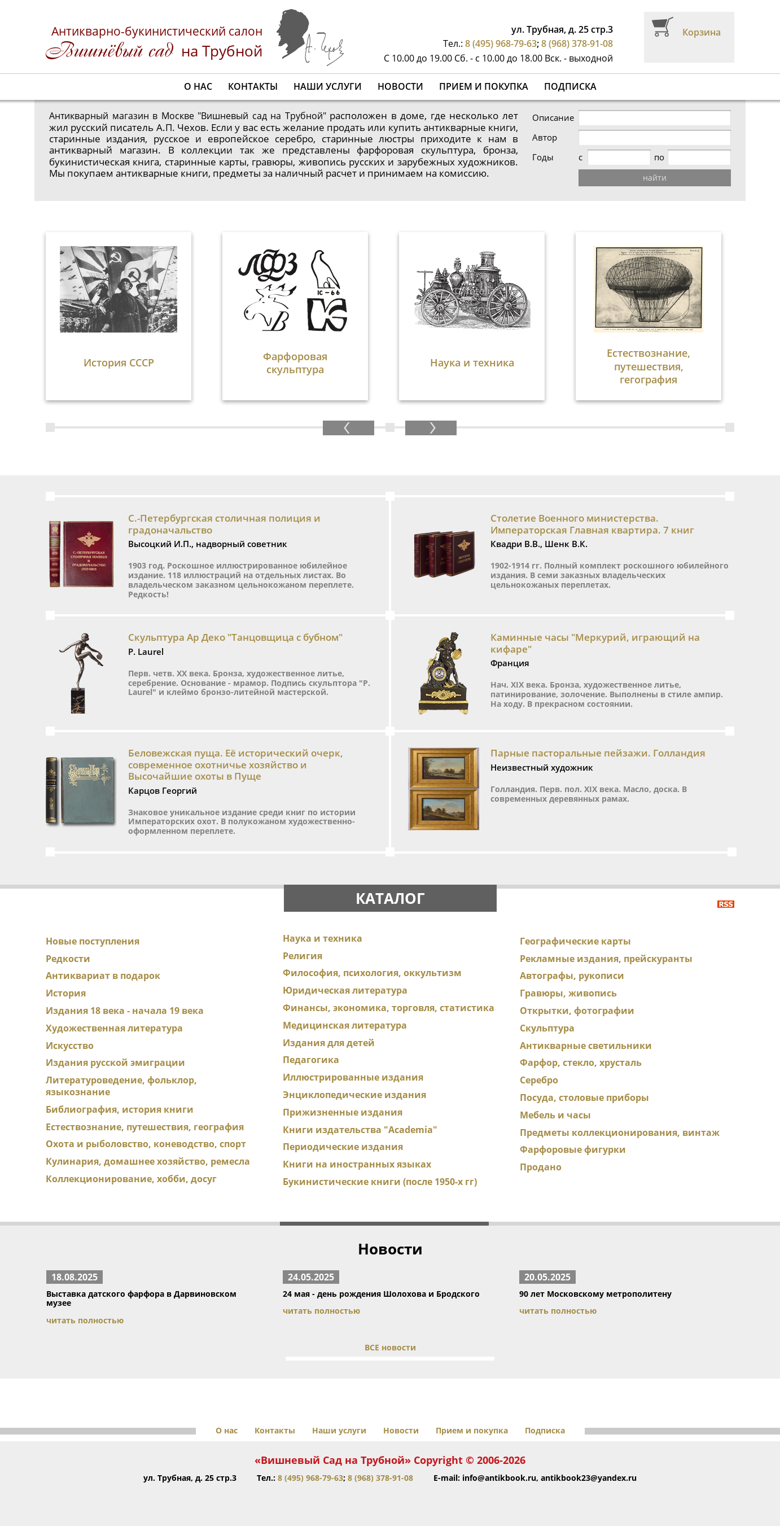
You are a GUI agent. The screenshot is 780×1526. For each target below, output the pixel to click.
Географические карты (575, 941)
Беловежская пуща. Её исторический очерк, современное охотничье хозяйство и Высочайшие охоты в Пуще (235, 764)
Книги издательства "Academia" (360, 1129)
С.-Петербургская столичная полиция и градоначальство (224, 523)
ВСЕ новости (390, 1347)
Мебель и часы (555, 1115)
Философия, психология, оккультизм (372, 973)
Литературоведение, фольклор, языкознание (121, 1086)
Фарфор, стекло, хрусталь (581, 1062)
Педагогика (311, 1059)
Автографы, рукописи (572, 975)
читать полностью (85, 1320)
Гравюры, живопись (568, 993)
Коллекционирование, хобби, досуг (131, 1179)
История (66, 993)
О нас (198, 86)
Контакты (253, 86)
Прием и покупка (483, 86)
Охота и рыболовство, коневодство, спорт (146, 1144)
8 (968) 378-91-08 (577, 43)
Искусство (70, 1045)
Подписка (570, 86)
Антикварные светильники (586, 1045)
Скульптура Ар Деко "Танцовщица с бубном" (235, 637)
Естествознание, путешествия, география (145, 1127)
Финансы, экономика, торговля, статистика (388, 1008)
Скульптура (547, 1028)
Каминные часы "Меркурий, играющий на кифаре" (595, 643)
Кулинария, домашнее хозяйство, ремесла (148, 1161)
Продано (541, 1167)
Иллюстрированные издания (353, 1077)
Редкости (68, 958)
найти (655, 177)
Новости (400, 86)
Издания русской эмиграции (115, 1062)
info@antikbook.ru (499, 1477)
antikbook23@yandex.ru (589, 1477)
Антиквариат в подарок (103, 975)
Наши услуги (327, 86)
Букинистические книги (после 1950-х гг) (380, 1181)
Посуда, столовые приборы (584, 1097)
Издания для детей (329, 1043)
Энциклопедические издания (354, 1094)
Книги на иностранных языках (357, 1164)
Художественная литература (114, 1028)
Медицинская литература (345, 1025)
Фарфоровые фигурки (573, 1149)
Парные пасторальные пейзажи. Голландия (597, 752)
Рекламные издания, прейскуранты (606, 958)
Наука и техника (322, 938)
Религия (302, 956)
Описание (553, 117)
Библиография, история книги (120, 1109)
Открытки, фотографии (577, 1010)
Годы (543, 157)
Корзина (701, 32)
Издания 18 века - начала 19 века (125, 1010)
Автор (544, 137)
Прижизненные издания (342, 1112)
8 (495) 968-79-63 (501, 43)
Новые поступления (92, 941)
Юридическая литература (345, 990)
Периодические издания (343, 1146)
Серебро (539, 1080)
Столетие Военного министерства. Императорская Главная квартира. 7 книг (592, 523)
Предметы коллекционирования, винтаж (620, 1132)
